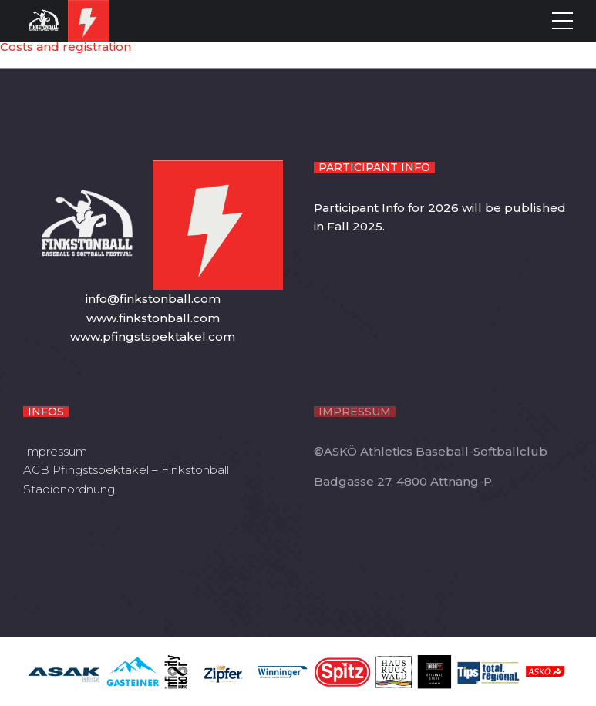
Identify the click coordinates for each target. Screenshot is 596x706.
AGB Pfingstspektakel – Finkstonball (126, 469)
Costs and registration (65, 46)
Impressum (55, 451)
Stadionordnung (69, 489)
